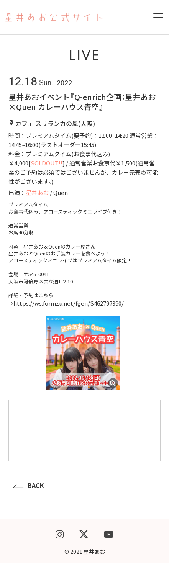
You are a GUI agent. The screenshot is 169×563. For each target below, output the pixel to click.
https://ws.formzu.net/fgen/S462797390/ (68, 303)
